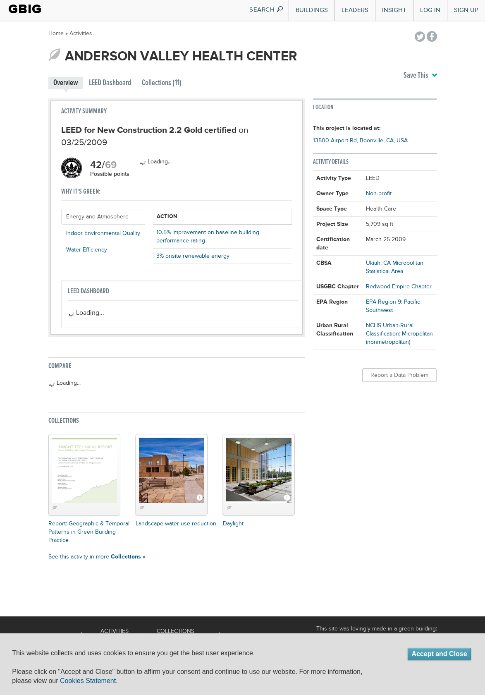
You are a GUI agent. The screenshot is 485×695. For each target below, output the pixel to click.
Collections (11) (162, 83)
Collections (175, 631)
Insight (394, 10)
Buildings (312, 10)
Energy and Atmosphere (97, 217)
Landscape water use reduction (176, 524)
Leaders (355, 10)
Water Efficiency (86, 250)
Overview (65, 83)
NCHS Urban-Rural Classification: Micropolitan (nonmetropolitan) (399, 334)
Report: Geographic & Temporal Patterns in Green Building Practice (88, 532)
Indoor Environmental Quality (103, 233)
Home (56, 33)
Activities (80, 33)
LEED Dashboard (110, 83)
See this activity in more (97, 557)
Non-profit (379, 194)
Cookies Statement (88, 680)
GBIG (25, 9)
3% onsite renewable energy (192, 256)
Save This (420, 76)
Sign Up (466, 10)
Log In (430, 10)
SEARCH (266, 9)
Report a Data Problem (399, 375)
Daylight (233, 524)
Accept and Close (439, 653)
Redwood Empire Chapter (399, 287)
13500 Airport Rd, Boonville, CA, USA (360, 141)
